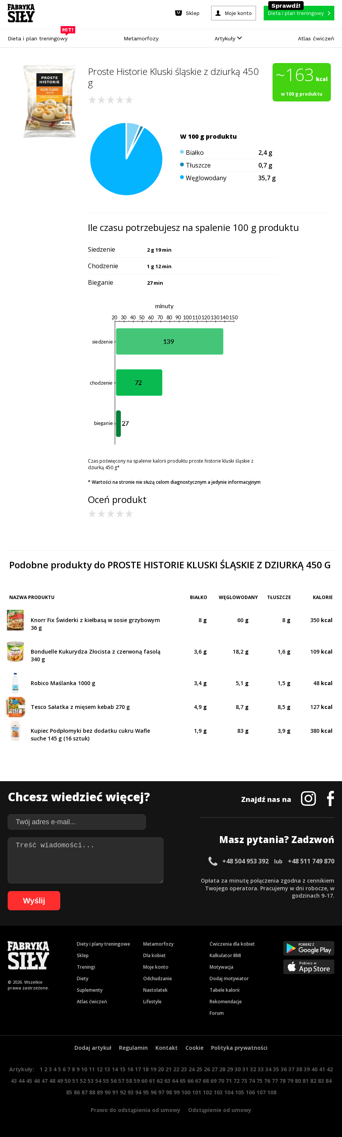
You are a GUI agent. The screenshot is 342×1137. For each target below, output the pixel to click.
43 (14, 1080)
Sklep (83, 955)
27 (214, 1069)
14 (115, 1069)
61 (152, 1080)
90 (107, 1092)
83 (321, 1080)
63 (167, 1080)
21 (168, 1069)
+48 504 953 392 (245, 861)
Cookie (194, 1047)
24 (191, 1069)
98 (169, 1092)
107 (261, 1092)
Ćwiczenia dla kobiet (232, 944)
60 (144, 1080)
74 (252, 1080)
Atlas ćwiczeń (316, 38)
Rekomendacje (226, 1001)
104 (228, 1092)
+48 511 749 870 (311, 861)
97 (161, 1092)
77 (275, 1080)
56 (114, 1080)
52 (83, 1080)
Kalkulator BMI (225, 955)
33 (261, 1069)
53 (91, 1080)
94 (138, 1092)
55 (106, 1080)
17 (138, 1069)
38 (299, 1069)
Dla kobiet (154, 955)
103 (218, 1092)
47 (44, 1080)
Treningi (86, 967)
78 (282, 1080)
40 (314, 1069)
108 (271, 1092)
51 (75, 1080)
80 (298, 1080)
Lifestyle (152, 1001)
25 (199, 1069)
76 (267, 1080)
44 (21, 1080)
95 (146, 1092)
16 (130, 1069)
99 (176, 1092)
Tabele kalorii (225, 990)
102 (207, 1092)
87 (84, 1092)
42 (330, 1069)
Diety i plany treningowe (103, 944)
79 (290, 1080)
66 (190, 1080)
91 (115, 1092)
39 (307, 1069)
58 (129, 1080)
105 (239, 1092)
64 (175, 1080)
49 (60, 1080)
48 (52, 1080)
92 (123, 1092)
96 (153, 1092)
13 (107, 1069)
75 (259, 1080)
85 (69, 1092)
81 (305, 1080)
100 (185, 1092)
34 (268, 1069)
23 (184, 1069)
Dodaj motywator (229, 978)
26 (207, 1069)
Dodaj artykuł (92, 1047)
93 (130, 1092)
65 (183, 1080)
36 (284, 1069)
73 (244, 1080)
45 (29, 1080)
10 (84, 1069)
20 (161, 1069)
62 (160, 1080)
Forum (217, 1013)
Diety (82, 978)
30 (238, 1069)
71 (229, 1080)
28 (222, 1069)
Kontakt (166, 1047)
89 (100, 1092)
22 (176, 1069)
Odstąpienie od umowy (219, 1110)
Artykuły (228, 38)
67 (198, 1080)
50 (67, 1080)
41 (322, 1069)
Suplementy (89, 990)
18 (145, 1069)
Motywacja (221, 967)
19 (153, 1069)
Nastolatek (155, 990)
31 (245, 1069)
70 (221, 1080)
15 (122, 1069)
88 (92, 1092)
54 (98, 1080)
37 (291, 1069)
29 (230, 1069)
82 (313, 1080)
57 (121, 1080)
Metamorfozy (141, 38)
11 (92, 1069)
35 (276, 1069)
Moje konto (156, 967)
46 (37, 1080)
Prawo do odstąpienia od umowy (135, 1110)
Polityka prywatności (239, 1047)
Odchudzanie (157, 978)
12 (99, 1069)
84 (328, 1080)
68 (206, 1080)
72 (236, 1080)
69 (213, 1080)
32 (253, 1069)
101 (196, 1092)
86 (77, 1092)
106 (250, 1092)
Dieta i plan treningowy (39, 36)
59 (137, 1080)
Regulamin (133, 1047)
